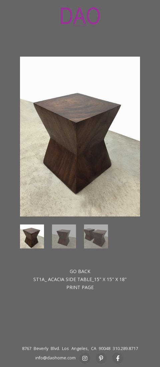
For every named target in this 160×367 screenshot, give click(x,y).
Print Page (80, 287)
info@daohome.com (55, 358)
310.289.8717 (125, 348)
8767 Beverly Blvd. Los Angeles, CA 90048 (66, 348)
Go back (80, 271)
